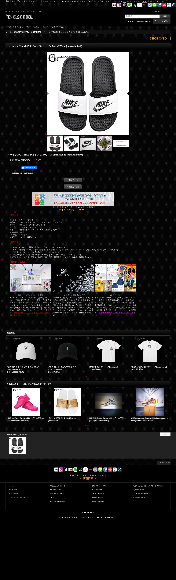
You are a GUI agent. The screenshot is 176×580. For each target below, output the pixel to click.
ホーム (11, 486)
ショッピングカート (57, 493)
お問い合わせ (27, 160)
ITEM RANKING (97, 490)
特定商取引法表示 (139, 497)
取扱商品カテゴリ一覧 (57, 486)
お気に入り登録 (73, 187)
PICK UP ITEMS (55, 490)
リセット (166, 434)
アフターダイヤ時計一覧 (17, 497)
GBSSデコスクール (98, 497)
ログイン (130, 21)
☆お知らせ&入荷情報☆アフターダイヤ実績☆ (148, 486)
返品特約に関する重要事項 (22, 173)
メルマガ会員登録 (98, 501)
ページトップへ (165, 462)
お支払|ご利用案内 (98, 493)
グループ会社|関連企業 (140, 493)
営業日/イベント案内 (99, 486)
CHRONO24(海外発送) (58, 501)
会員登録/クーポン (143, 21)
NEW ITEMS (13, 490)
